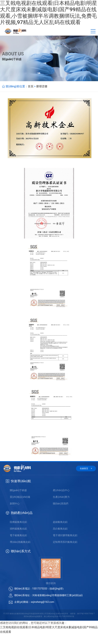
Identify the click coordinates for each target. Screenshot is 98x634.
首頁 (30, 86)
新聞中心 (15, 503)
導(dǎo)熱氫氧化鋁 (20, 542)
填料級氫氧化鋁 (18, 528)
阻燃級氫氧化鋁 (18, 522)
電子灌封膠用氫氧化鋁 (65, 535)
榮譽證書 (41, 86)
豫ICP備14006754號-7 (85, 614)
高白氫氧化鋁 (60, 528)
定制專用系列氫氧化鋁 (65, 542)
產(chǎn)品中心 (61, 490)
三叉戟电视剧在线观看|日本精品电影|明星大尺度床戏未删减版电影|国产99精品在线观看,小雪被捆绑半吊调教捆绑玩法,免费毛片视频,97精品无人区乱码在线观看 (48, 12)
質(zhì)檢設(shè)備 (20, 496)
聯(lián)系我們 (60, 503)
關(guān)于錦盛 (18, 490)
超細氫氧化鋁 (60, 522)
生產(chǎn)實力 (61, 496)
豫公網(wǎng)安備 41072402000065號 (59, 616)
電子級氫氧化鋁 (18, 535)
